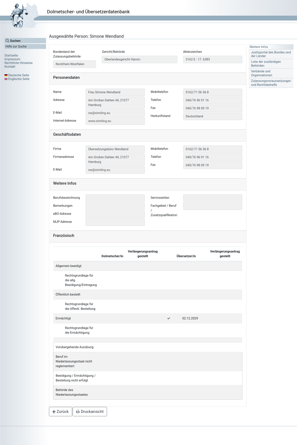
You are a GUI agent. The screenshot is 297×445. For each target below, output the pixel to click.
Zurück (60, 411)
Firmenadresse (63, 157)
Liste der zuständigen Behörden (266, 63)
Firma (57, 149)
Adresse (58, 100)
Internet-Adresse (64, 120)
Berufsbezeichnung (66, 198)
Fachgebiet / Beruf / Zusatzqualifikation (164, 210)
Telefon (156, 100)
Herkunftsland (160, 116)
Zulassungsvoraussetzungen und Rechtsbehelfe (271, 82)
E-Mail (57, 112)
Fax (153, 108)
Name (57, 92)
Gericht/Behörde (113, 52)
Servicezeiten (160, 198)
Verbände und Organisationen (261, 73)
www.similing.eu (99, 121)
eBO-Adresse (62, 214)
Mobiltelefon (159, 92)
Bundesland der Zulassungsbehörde (67, 54)
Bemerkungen (62, 206)
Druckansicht (90, 411)
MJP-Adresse (62, 222)
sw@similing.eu (99, 113)
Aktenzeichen (192, 52)
